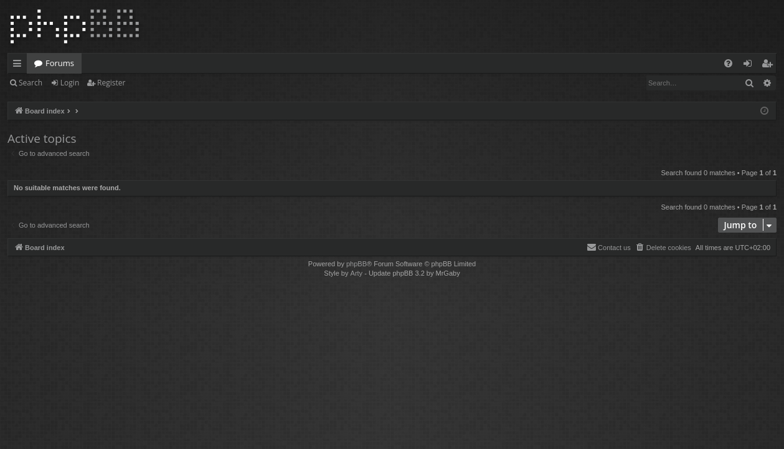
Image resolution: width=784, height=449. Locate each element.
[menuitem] (728, 63)
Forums (59, 63)
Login (69, 82)
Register (111, 82)
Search (30, 82)
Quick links (19, 65)
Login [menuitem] (750, 65)
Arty (357, 273)
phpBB (356, 264)
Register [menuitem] (770, 65)
